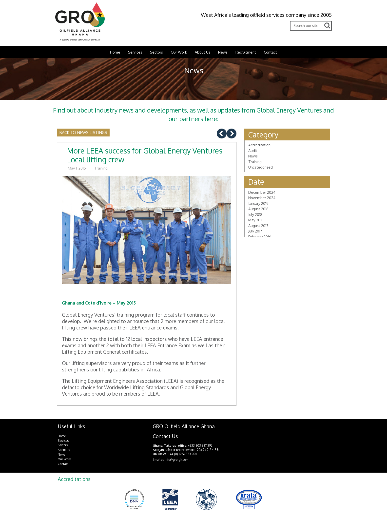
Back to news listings (83, 132)
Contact (270, 52)
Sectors (156, 52)
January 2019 (258, 203)
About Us (202, 52)
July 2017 (255, 231)
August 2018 (258, 209)
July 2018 (255, 214)
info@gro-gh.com (176, 459)
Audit (252, 150)
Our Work (179, 52)
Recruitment (245, 52)
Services (135, 52)
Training (101, 168)
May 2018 (256, 220)
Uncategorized (260, 167)
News (223, 52)
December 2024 (261, 192)
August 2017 (258, 225)
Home (115, 52)
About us (64, 450)
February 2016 (259, 236)
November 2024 (261, 197)
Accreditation (259, 145)
